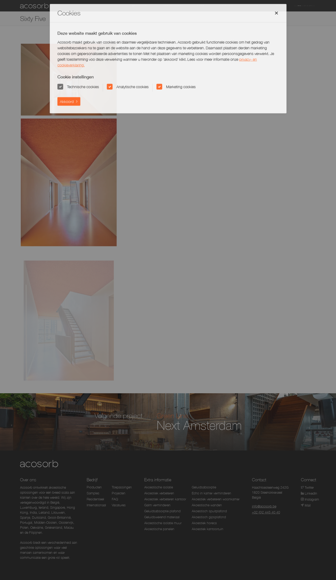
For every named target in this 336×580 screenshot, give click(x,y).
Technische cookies (84, 87)
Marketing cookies (181, 87)
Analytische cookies (133, 87)
